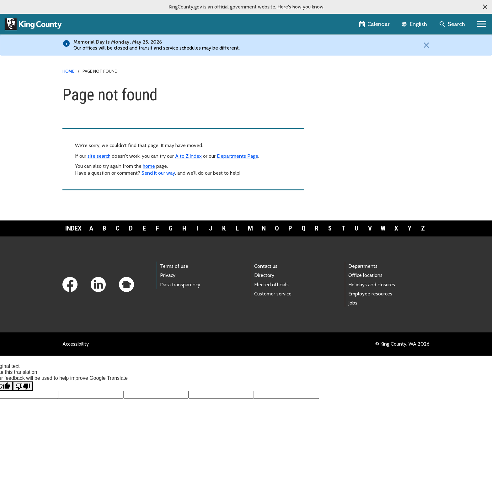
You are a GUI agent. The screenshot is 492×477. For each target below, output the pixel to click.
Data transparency (180, 285)
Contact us (265, 266)
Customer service (272, 294)
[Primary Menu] (482, 24)
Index (73, 228)
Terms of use (174, 266)
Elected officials (271, 285)
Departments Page (237, 156)
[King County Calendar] (374, 24)
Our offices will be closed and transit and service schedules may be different (156, 48)
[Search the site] (453, 24)
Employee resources (370, 294)
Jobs (352, 303)
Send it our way (158, 173)
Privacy (167, 275)
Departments (362, 266)
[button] (485, 7)
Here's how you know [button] (300, 7)
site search (99, 156)
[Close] (425, 45)
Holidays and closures (371, 285)
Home (68, 71)
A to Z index (188, 156)
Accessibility (75, 344)
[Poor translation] (23, 386)
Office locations (365, 275)
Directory (264, 275)
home (149, 166)
